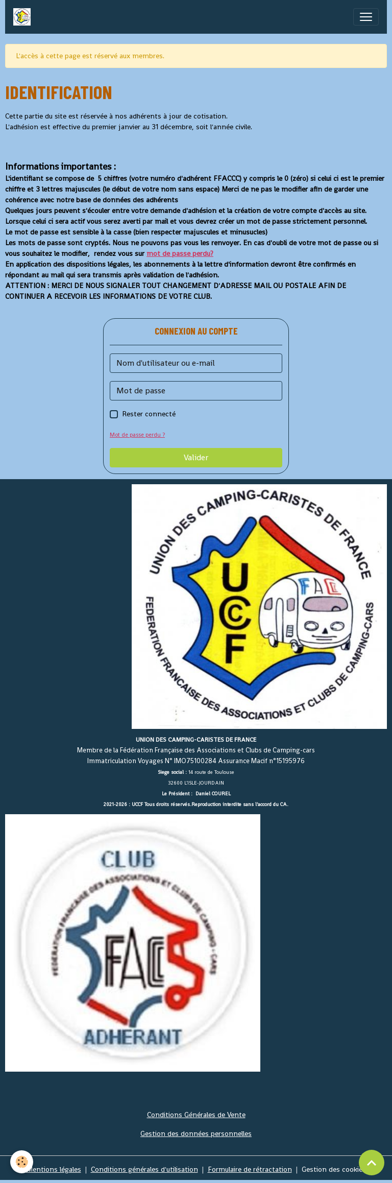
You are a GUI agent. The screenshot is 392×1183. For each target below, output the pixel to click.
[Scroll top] (371, 1162)
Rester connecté (149, 413)
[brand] (24, 17)
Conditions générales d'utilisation (144, 1169)
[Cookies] (21, 1161)
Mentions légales (54, 1169)
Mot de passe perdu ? (137, 434)
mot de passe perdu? (179, 253)
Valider (196, 457)
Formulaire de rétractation (250, 1169)
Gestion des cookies (334, 1169)
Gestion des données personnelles (196, 1133)
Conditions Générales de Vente (196, 1114)
